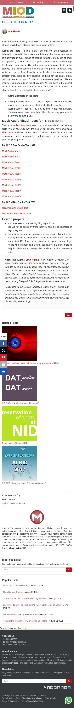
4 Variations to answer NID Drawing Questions (25, 621)
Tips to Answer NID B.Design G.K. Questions (24, 598)
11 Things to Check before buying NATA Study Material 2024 (32, 605)
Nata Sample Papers (13, 592)
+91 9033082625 (62, 2)
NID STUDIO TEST (38, 41)
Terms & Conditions (10, 701)
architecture (14, 663)
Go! (69, 570)
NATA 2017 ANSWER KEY (16, 585)
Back (68, 315)
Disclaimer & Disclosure (32, 698)
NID (55, 654)
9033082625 (11, 639)
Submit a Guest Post (11, 698)
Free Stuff (38, 2)
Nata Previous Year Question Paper (20, 614)
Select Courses (17, 2)
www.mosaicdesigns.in (58, 267)
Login (4, 503)
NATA (4, 657)
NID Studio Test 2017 (54, 121)
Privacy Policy (50, 698)
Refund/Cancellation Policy (32, 701)
